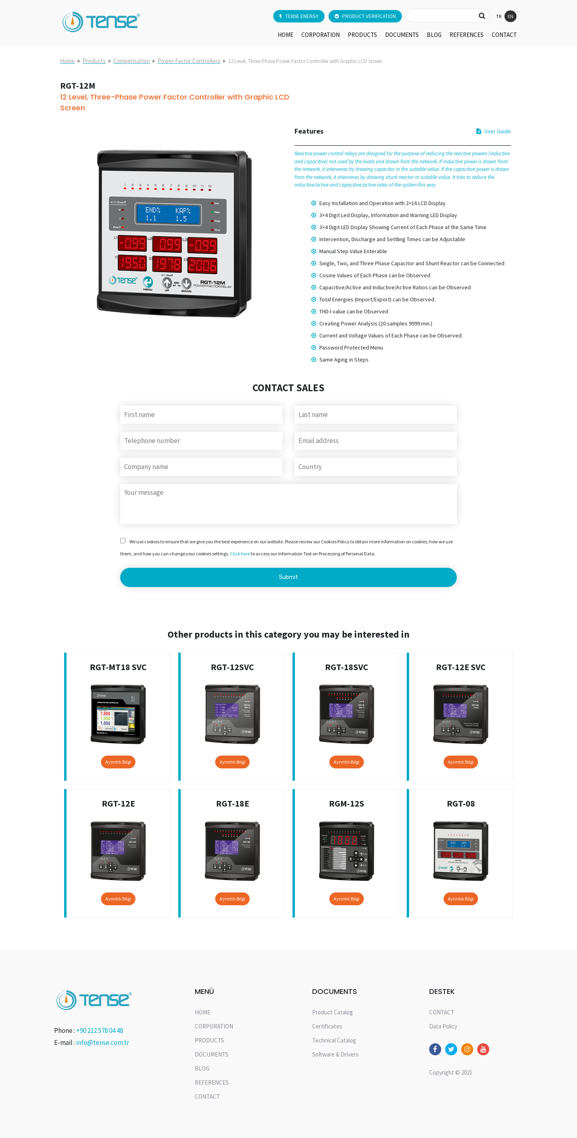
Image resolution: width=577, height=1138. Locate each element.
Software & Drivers (335, 1054)
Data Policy (443, 1026)
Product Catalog (332, 1012)
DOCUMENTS (402, 35)
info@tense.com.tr (102, 1042)
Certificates (327, 1026)
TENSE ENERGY (299, 16)
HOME (285, 35)
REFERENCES (467, 35)
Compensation (131, 61)
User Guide (493, 131)
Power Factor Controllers (188, 61)
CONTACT (504, 35)
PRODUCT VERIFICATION (365, 16)
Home (67, 61)
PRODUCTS (362, 35)
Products (94, 61)
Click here (240, 554)
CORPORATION (320, 35)
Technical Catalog (334, 1040)
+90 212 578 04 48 (99, 1030)
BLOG (434, 35)
